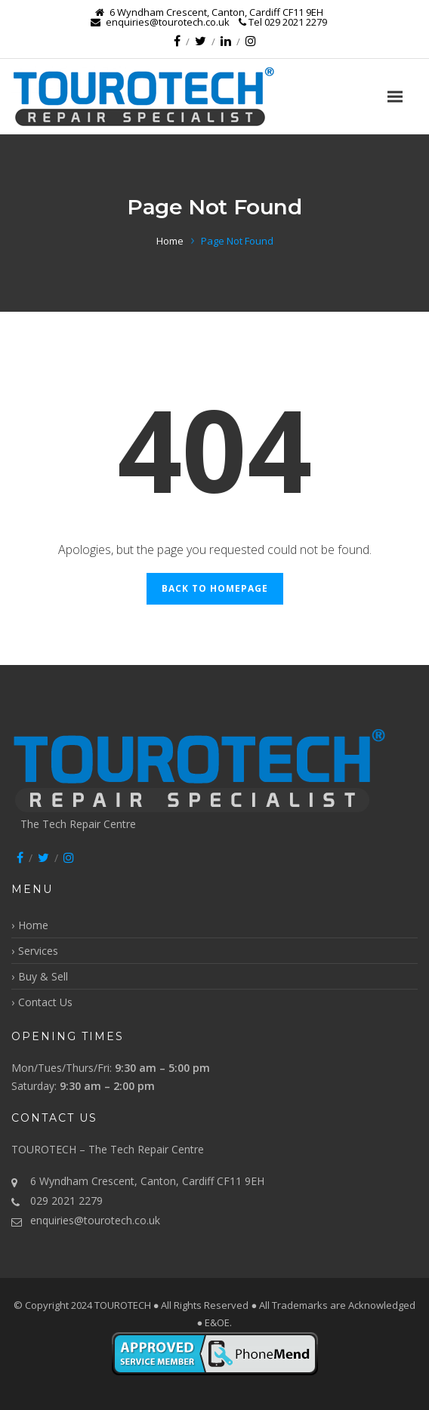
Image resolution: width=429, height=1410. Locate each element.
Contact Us (45, 1002)
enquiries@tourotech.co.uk (95, 1220)
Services (38, 951)
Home (170, 241)
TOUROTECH (123, 1305)
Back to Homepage (215, 588)
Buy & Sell (43, 976)
